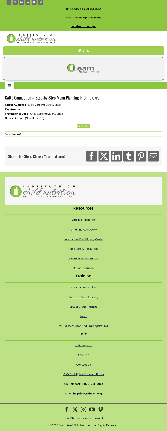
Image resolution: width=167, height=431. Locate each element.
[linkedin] (27, 2)
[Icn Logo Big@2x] (31, 35)
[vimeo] (40, 2)
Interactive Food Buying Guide (83, 239)
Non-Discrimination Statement (83, 418)
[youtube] (34, 2)
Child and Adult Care (83, 229)
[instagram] (21, 2)
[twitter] (15, 2)
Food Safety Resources (83, 249)
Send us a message (83, 26)
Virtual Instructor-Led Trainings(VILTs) (83, 326)
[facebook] (9, 2)
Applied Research (83, 220)
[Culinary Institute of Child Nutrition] (83, 50)
